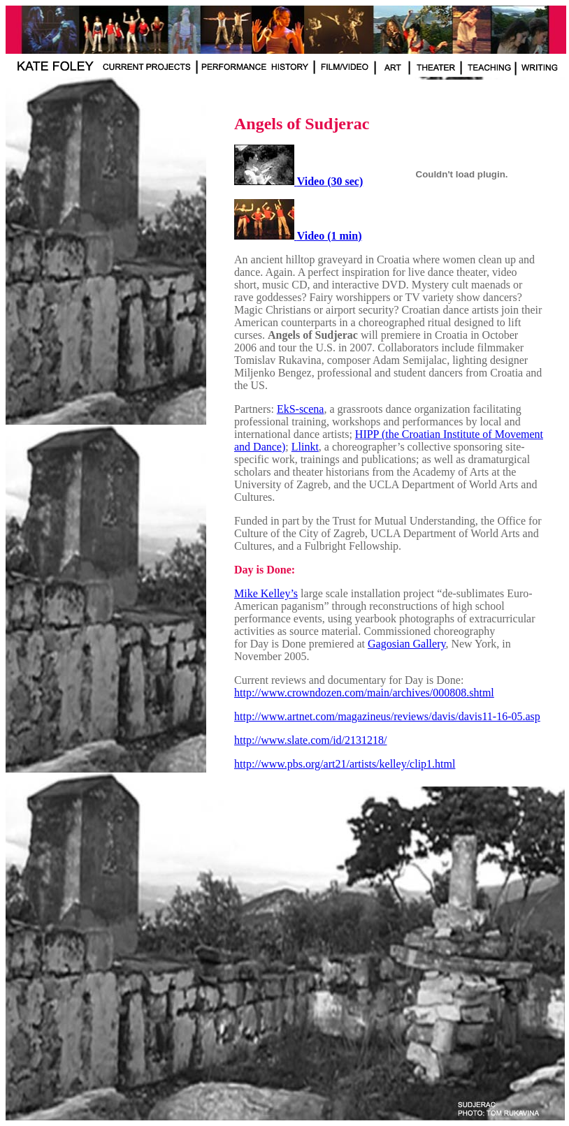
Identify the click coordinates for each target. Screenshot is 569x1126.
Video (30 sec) (330, 181)
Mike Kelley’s (266, 593)
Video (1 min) (329, 236)
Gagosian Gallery (406, 644)
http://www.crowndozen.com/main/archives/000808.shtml (364, 693)
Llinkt (305, 447)
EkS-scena (300, 409)
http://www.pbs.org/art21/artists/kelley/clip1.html (344, 764)
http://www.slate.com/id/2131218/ (310, 740)
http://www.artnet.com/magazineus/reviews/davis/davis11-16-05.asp (387, 716)
